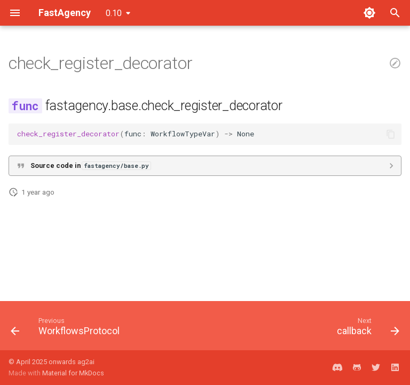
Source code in (90, 165)
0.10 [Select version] (114, 13)
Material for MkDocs (73, 373)
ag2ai (85, 362)
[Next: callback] (366, 329)
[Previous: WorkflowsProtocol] (67, 329)
